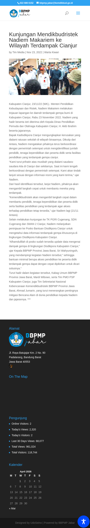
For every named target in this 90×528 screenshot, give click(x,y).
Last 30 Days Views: (24, 441)
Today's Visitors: (21, 435)
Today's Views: (20, 429)
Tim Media (18, 52)
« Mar (12, 508)
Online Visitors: (21, 423)
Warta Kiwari (51, 52)
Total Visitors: (20, 452)
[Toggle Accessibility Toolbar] (83, 521)
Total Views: (19, 446)
